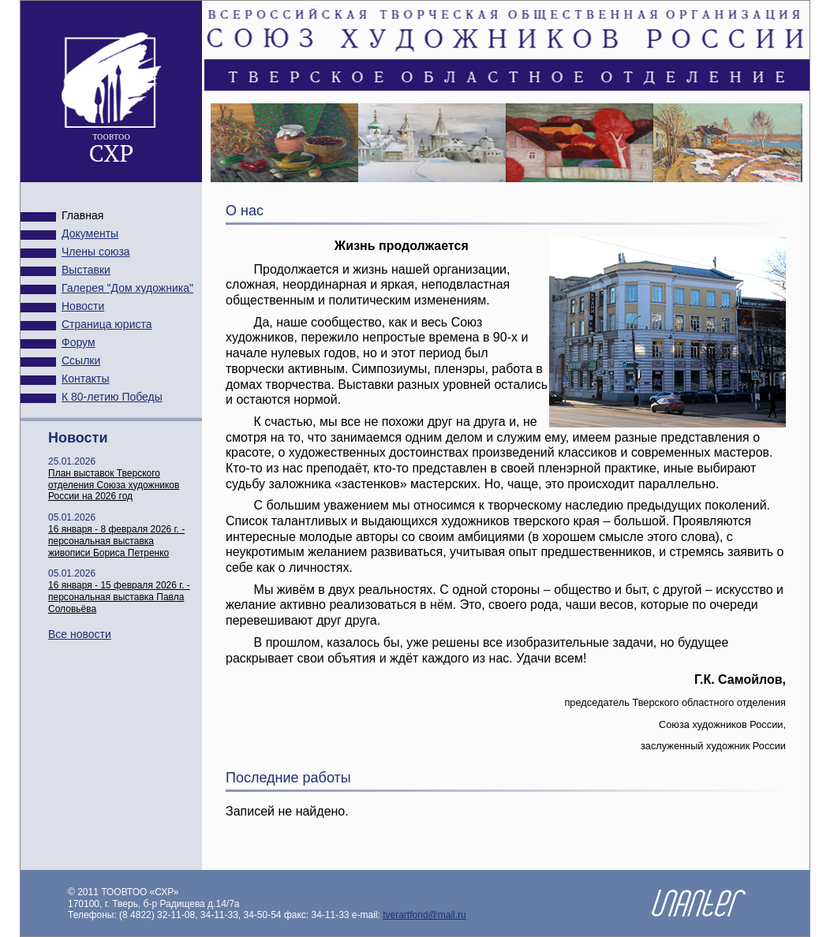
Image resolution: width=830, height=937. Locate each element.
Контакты (85, 378)
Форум (78, 342)
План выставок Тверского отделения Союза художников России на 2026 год (113, 485)
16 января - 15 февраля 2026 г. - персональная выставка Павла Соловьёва (119, 597)
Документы (90, 233)
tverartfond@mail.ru (424, 914)
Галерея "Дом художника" (127, 288)
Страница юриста (107, 324)
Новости (83, 306)
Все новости (79, 634)
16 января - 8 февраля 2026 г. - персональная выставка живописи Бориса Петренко (116, 541)
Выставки (86, 269)
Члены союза (96, 251)
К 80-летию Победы (112, 396)
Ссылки (81, 360)
